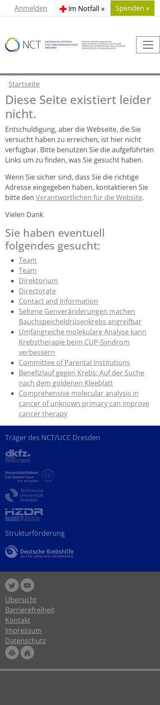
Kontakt (17, 620)
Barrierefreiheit (30, 610)
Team (28, 260)
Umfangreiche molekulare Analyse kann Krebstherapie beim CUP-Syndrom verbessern (82, 342)
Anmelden (31, 8)
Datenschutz (25, 640)
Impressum (23, 630)
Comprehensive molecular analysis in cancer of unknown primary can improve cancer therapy (84, 403)
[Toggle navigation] (148, 44)
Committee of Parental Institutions (74, 362)
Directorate (37, 291)
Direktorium (38, 280)
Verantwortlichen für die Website (89, 197)
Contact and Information (58, 301)
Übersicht (21, 599)
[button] (82, 8)
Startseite (24, 84)
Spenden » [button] (132, 8)
